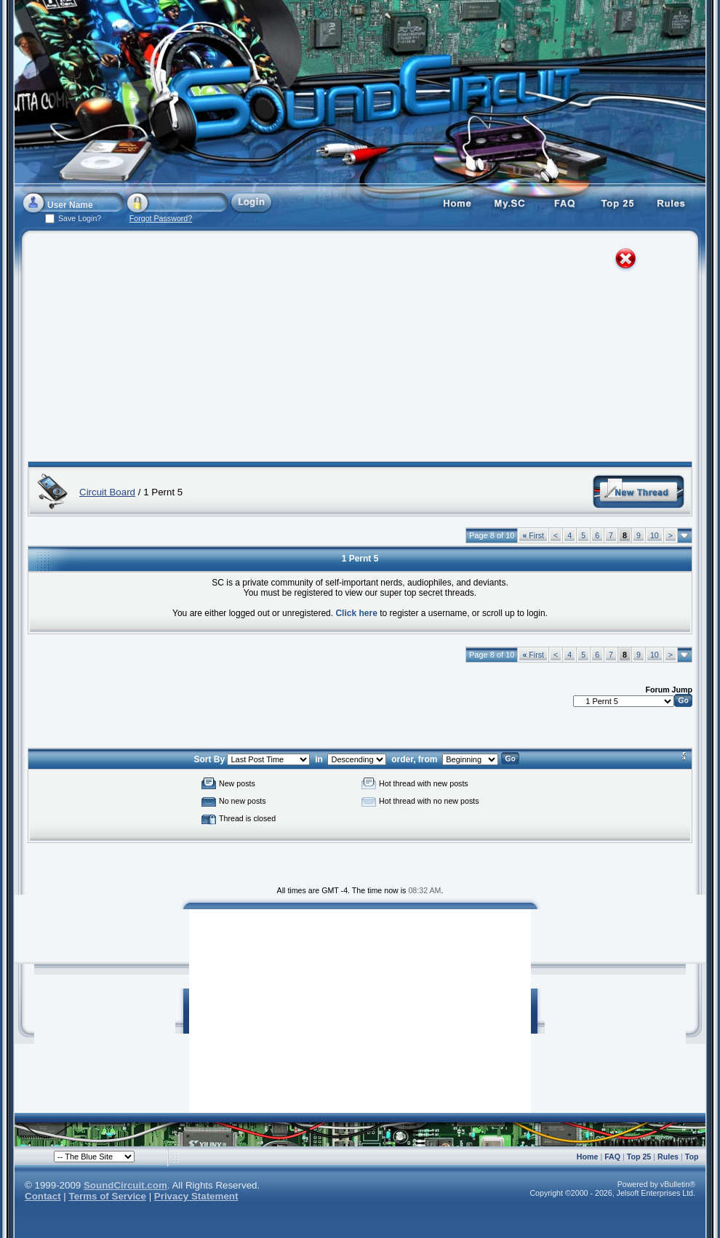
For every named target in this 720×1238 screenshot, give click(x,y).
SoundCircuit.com (125, 1185)
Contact (43, 1196)
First (533, 535)
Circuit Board (107, 492)
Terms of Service (107, 1196)
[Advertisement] (291, 349)
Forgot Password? (160, 218)
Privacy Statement (196, 1196)
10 (654, 535)
